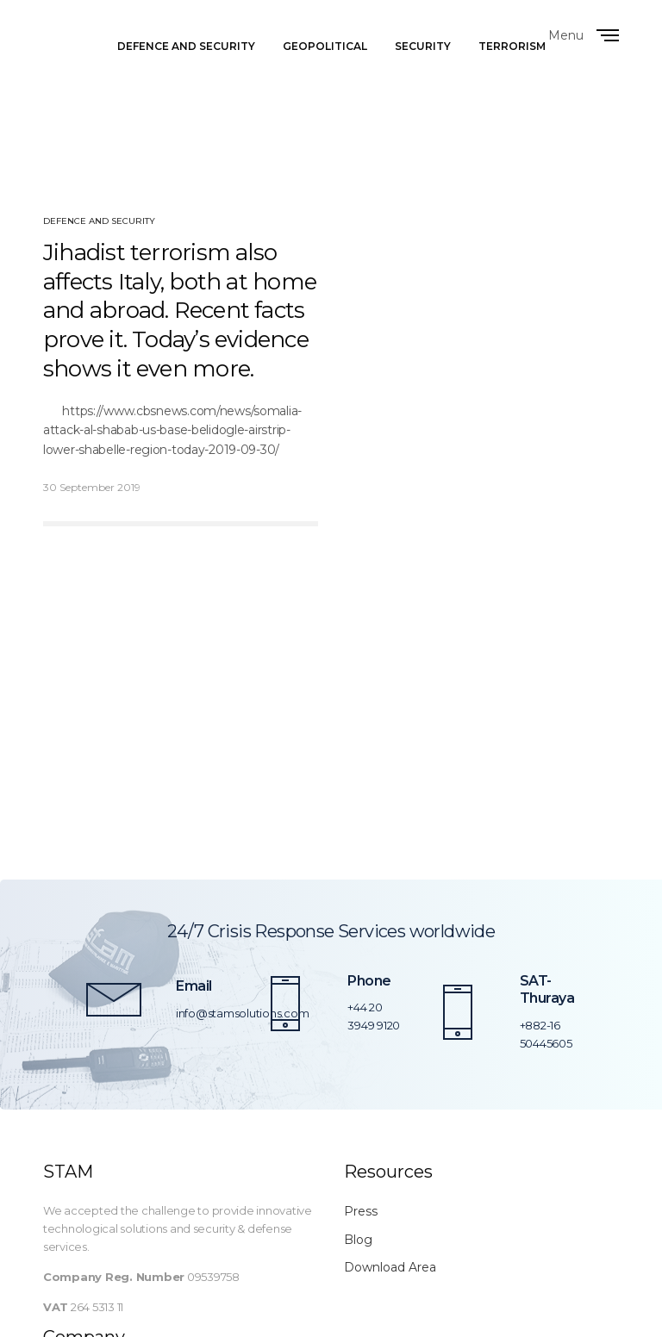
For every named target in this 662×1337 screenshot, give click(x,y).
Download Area (390, 1267)
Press (361, 1211)
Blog (358, 1239)
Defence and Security (99, 221)
